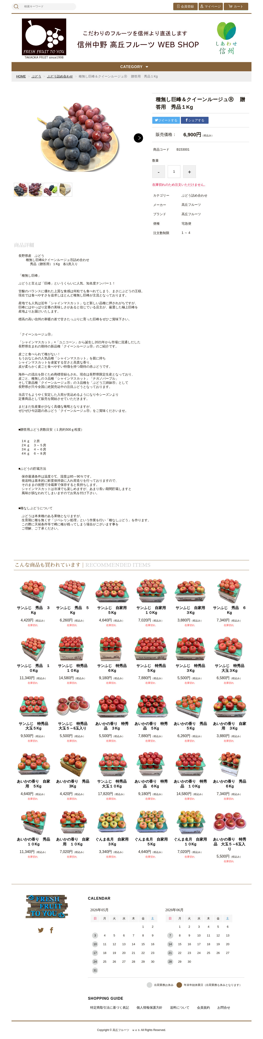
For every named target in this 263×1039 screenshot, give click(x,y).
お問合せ (223, 1007)
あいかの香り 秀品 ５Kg (191, 726)
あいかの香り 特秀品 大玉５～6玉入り (229, 844)
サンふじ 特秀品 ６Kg (113, 668)
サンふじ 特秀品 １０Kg (74, 668)
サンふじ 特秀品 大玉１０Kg (113, 783)
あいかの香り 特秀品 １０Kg (190, 783)
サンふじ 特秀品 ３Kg (192, 668)
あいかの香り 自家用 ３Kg (229, 726)
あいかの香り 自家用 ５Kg (33, 783)
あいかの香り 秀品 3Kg (73, 783)
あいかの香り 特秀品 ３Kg (112, 726)
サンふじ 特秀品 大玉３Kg (231, 668)
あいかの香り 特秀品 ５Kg (151, 726)
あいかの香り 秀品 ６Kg (230, 783)
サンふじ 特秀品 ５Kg (152, 668)
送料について (179, 1007)
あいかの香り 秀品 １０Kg (34, 841)
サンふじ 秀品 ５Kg (72, 610)
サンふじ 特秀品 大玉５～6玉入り (74, 726)
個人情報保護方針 (149, 1007)
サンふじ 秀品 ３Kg (33, 610)
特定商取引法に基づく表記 (109, 1007)
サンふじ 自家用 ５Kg (113, 610)
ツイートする (166, 120)
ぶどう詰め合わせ (60, 76)
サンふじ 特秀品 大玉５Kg (35, 726)
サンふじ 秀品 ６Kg (229, 610)
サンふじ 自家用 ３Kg (192, 610)
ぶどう (36, 76)
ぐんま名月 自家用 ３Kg (112, 841)
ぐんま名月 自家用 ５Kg (151, 841)
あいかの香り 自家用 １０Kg (72, 841)
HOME (21, 76)
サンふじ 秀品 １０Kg (33, 668)
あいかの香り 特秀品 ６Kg (151, 783)
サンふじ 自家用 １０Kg (152, 610)
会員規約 (203, 1007)
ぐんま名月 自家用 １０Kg (191, 841)
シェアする (194, 120)
